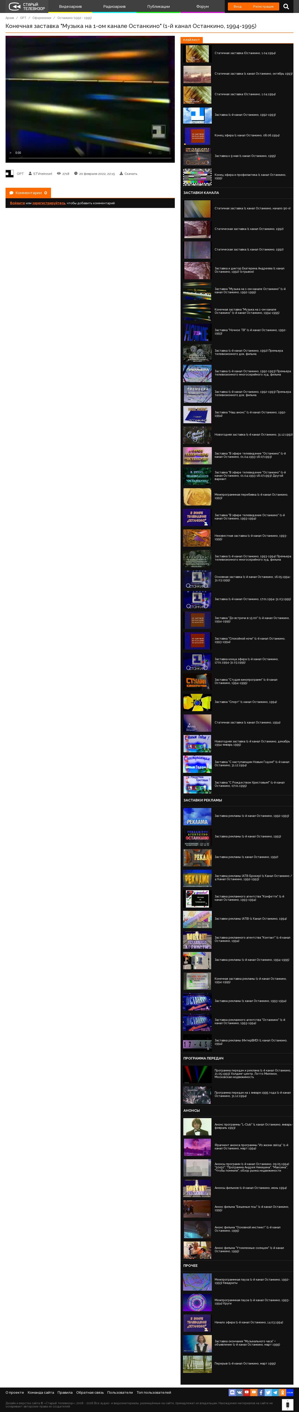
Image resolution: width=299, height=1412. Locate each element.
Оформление (41, 18)
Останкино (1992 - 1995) (74, 18)
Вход (238, 6)
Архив (10, 18)
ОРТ (23, 18)
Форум (202, 6)
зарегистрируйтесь (48, 204)
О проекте (15, 1392)
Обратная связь (90, 1392)
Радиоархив (114, 6)
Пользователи (120, 1392)
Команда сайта (41, 1392)
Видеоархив (70, 6)
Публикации (158, 6)
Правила (65, 1392)
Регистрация (263, 6)
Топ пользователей (154, 1392)
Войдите (17, 204)
